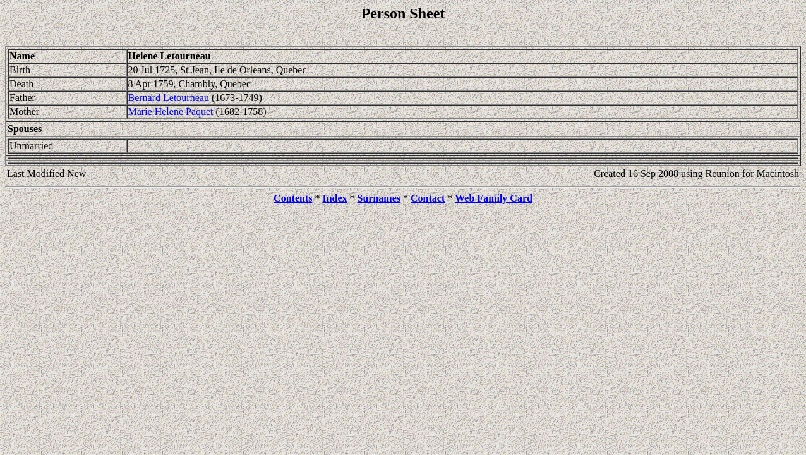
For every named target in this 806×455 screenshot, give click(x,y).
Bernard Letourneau (168, 97)
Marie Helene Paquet (171, 111)
